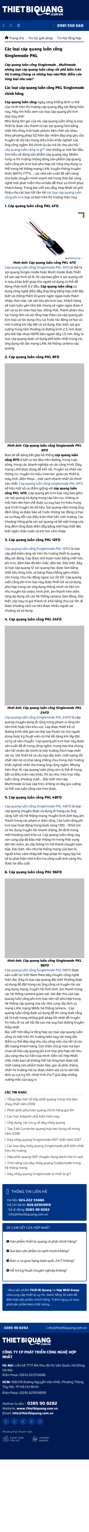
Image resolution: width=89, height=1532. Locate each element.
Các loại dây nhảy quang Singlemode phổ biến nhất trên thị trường (44, 1148)
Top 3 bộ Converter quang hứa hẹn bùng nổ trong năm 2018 (42, 1131)
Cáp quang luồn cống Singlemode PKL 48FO (38, 806)
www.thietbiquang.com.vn (37, 1408)
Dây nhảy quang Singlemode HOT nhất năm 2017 (43, 1139)
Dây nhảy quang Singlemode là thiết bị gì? (38, 1173)
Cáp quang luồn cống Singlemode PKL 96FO (38, 970)
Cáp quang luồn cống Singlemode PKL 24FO (38, 717)
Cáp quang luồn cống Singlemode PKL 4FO (37, 267)
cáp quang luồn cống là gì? (24, 149)
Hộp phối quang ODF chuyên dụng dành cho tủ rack (44, 1156)
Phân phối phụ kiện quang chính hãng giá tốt (39, 1110)
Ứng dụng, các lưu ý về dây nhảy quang (35, 1122)
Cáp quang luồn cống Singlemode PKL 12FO (37, 548)
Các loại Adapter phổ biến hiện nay (32, 1116)
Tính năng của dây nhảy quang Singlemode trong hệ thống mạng (43, 1165)
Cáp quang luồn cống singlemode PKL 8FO (51, 483)
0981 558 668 (70, 26)
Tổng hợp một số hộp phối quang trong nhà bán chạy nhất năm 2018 (41, 1102)
